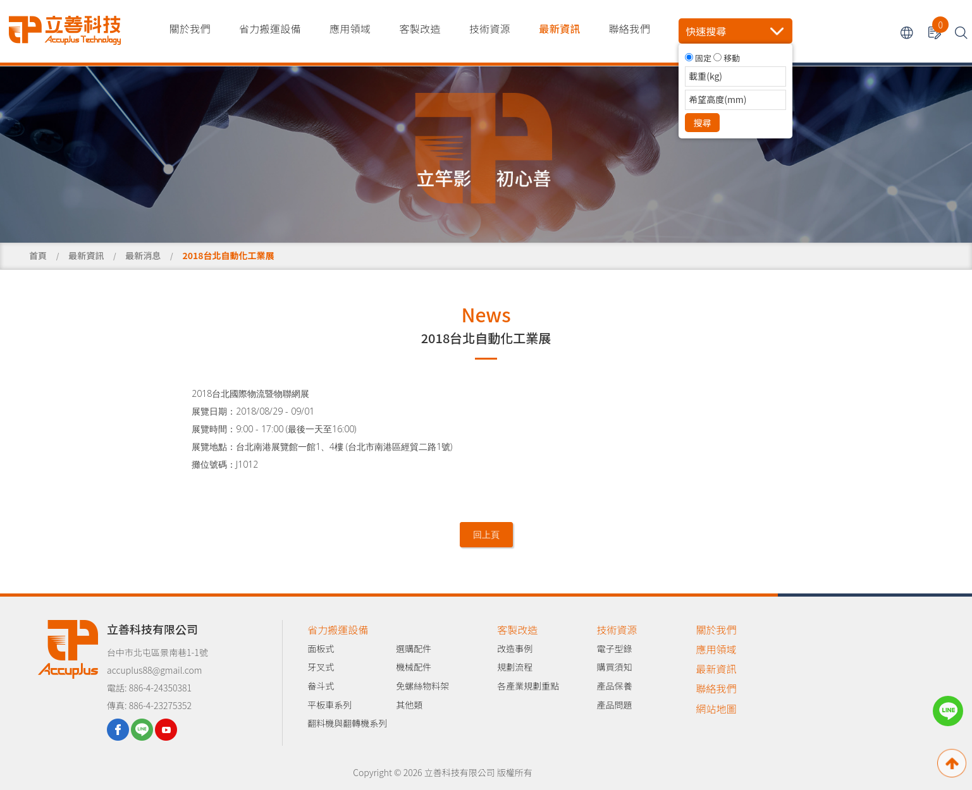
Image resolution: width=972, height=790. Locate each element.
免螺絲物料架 (422, 685)
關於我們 (190, 28)
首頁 (38, 255)
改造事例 (514, 648)
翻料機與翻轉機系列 (347, 723)
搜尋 (702, 122)
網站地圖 (716, 708)
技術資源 (489, 28)
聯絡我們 (629, 28)
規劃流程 (514, 666)
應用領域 (350, 28)
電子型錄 (614, 648)
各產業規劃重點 (528, 685)
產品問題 (614, 704)
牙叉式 (320, 666)
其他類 (409, 704)
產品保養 (614, 685)
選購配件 (413, 648)
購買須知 (614, 666)
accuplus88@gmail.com (154, 670)
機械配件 (413, 666)
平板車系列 (329, 704)
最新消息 (143, 255)
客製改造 (419, 28)
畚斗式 (320, 685)
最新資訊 (559, 28)
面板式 (320, 648)
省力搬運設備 (270, 28)
